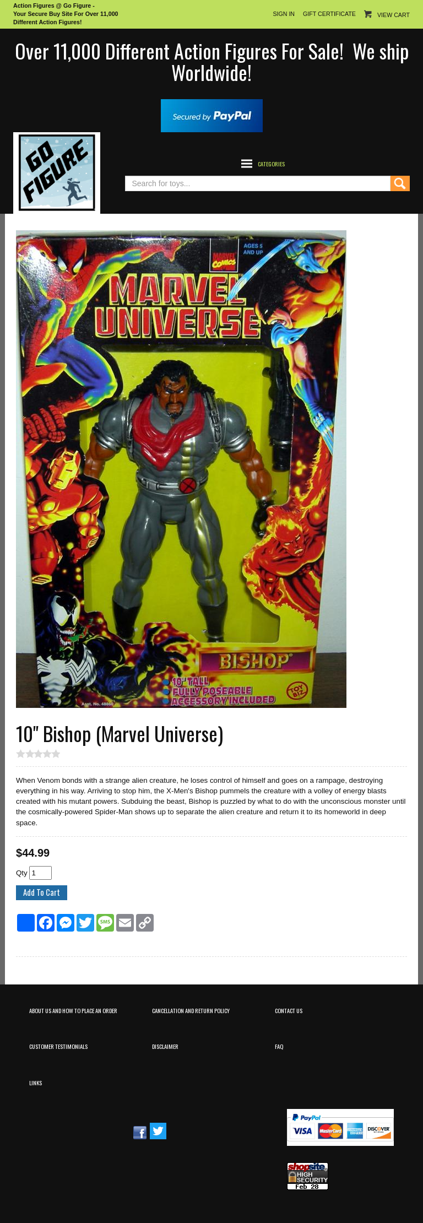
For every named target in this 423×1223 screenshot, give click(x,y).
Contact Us (288, 1010)
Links (35, 1082)
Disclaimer (165, 1046)
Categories (271, 163)
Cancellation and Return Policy (191, 1010)
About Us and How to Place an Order (73, 1010)
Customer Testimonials (58, 1046)
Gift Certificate (329, 13)
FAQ (279, 1046)
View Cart (393, 15)
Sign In (284, 13)
